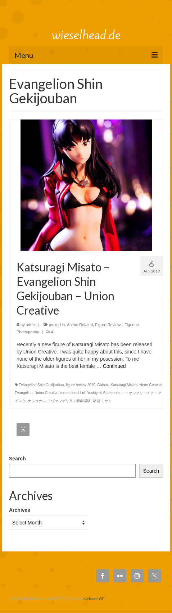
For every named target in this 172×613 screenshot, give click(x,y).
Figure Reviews (108, 325)
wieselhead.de (86, 35)
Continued (114, 366)
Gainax (103, 385)
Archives (19, 510)
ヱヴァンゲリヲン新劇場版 (69, 401)
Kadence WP (93, 599)
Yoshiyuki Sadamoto (103, 393)
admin (31, 325)
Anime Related (80, 325)
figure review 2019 (80, 385)
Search (17, 458)
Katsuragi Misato (124, 385)
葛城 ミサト (102, 401)
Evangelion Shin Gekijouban (41, 385)
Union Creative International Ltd (60, 393)
